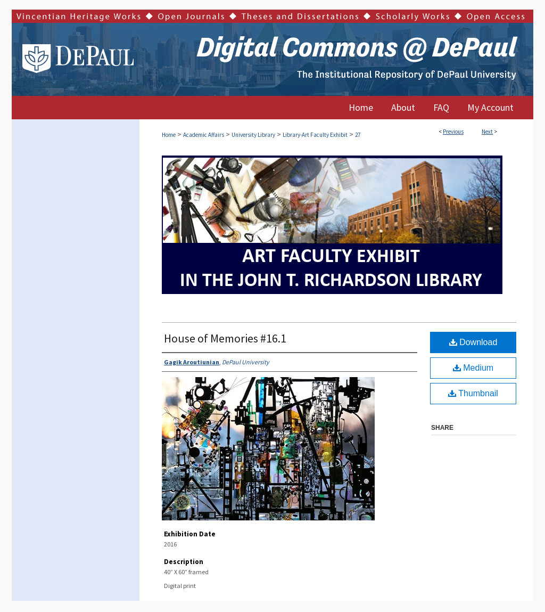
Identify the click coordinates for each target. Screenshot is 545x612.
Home (169, 134)
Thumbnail (473, 393)
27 (357, 134)
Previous (453, 131)
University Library (253, 134)
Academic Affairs (203, 134)
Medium (473, 367)
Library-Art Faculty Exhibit (315, 134)
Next (487, 131)
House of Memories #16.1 (225, 338)
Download (473, 342)
